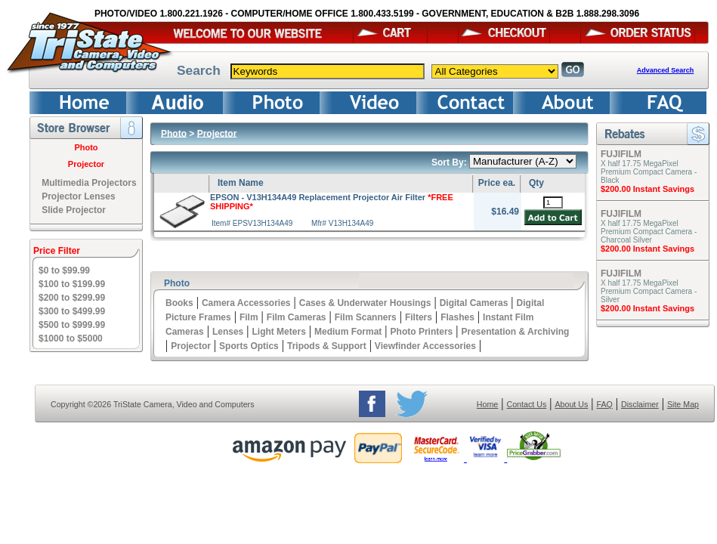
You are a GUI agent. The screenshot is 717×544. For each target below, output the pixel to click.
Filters (418, 317)
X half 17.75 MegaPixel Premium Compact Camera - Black (649, 171)
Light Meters (278, 331)
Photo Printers (422, 331)
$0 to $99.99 (64, 270)
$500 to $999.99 (72, 325)
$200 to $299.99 (72, 297)
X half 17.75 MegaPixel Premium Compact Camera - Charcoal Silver (649, 231)
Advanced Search (665, 70)
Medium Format (348, 331)
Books (179, 303)
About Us (571, 404)
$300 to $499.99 (72, 311)
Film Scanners (366, 317)
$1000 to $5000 (71, 338)
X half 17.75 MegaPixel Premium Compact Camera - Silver (649, 291)
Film (249, 317)
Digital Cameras (474, 303)
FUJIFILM (621, 154)
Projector (86, 163)
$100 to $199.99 (72, 284)
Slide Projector (74, 210)
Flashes (457, 317)
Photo (85, 147)
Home (487, 404)
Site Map (683, 404)
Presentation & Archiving (515, 331)
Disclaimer (640, 404)
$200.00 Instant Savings (647, 188)
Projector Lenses (78, 196)
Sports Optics (249, 346)
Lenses (227, 331)
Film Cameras (296, 317)
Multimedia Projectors (89, 183)
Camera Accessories (246, 303)
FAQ (604, 404)
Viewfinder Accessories (425, 346)
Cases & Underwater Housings (365, 303)
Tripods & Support (326, 346)
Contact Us (527, 404)
